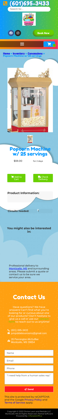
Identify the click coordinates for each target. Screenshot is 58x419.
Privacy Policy (33, 399)
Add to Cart (16, 178)
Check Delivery (43, 178)
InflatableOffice (35, 416)
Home (6, 53)
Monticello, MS (18, 268)
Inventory (19, 53)
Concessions (35, 53)
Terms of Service (14, 402)
